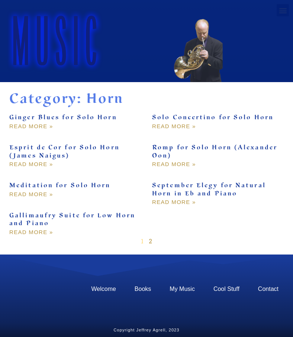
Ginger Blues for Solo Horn (63, 117)
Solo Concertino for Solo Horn (213, 117)
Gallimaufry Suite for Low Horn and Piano (72, 219)
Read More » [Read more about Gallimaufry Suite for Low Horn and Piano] (31, 232)
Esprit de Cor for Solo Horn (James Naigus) (64, 151)
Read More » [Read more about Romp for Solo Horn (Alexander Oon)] (174, 164)
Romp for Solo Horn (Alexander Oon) (214, 151)
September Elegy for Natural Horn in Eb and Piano (209, 189)
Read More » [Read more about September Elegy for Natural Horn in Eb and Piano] (174, 202)
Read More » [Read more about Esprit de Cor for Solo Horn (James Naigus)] (31, 164)
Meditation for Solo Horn (59, 185)
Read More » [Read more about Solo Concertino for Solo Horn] (174, 126)
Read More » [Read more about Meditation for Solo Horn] (31, 194)
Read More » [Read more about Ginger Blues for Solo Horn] (31, 126)
